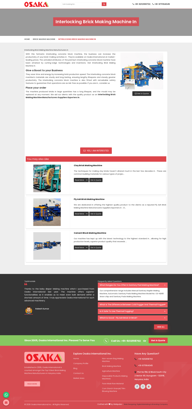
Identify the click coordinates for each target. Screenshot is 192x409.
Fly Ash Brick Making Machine (89, 199)
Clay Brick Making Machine (88, 165)
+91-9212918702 (142, 4)
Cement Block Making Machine (90, 233)
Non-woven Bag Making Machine (112, 359)
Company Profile (80, 363)
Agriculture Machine (111, 371)
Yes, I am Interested (96, 150)
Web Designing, (130, 404)
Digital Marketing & (144, 404)
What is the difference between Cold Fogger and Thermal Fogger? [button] (132, 304)
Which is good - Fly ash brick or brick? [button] (118, 317)
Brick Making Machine (44, 39)
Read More (81, 180)
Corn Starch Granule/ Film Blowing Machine (113, 389)
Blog (75, 368)
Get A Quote (142, 93)
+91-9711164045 (161, 4)
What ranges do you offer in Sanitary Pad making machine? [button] (129, 285)
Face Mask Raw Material (113, 383)
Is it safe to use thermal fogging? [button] (117, 311)
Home (27, 39)
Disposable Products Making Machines (114, 377)
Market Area (78, 378)
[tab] (133, 285)
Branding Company (160, 404)
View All (161, 327)
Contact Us (78, 373)
